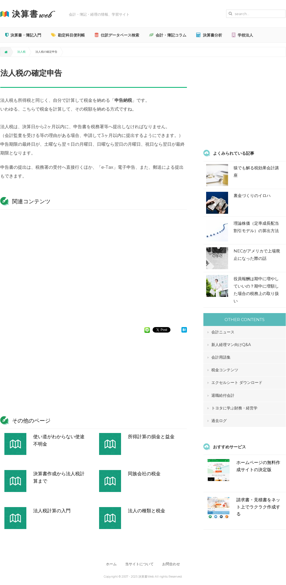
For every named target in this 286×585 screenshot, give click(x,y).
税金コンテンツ (224, 369)
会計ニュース (222, 332)
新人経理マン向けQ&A (231, 344)
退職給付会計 (222, 395)
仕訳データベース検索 (117, 35)
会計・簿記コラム (167, 35)
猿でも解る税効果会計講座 (256, 171)
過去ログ (219, 420)
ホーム (110, 564)
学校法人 (242, 35)
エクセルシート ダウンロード (236, 382)
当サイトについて (139, 564)
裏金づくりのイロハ (252, 195)
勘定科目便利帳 (68, 35)
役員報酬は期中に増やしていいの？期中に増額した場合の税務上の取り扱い (256, 289)
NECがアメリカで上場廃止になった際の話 (257, 254)
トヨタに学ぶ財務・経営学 (234, 408)
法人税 (21, 52)
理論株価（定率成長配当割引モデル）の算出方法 (256, 227)
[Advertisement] (93, 266)
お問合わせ (172, 564)
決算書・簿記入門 (23, 35)
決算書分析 (209, 35)
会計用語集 (221, 357)
